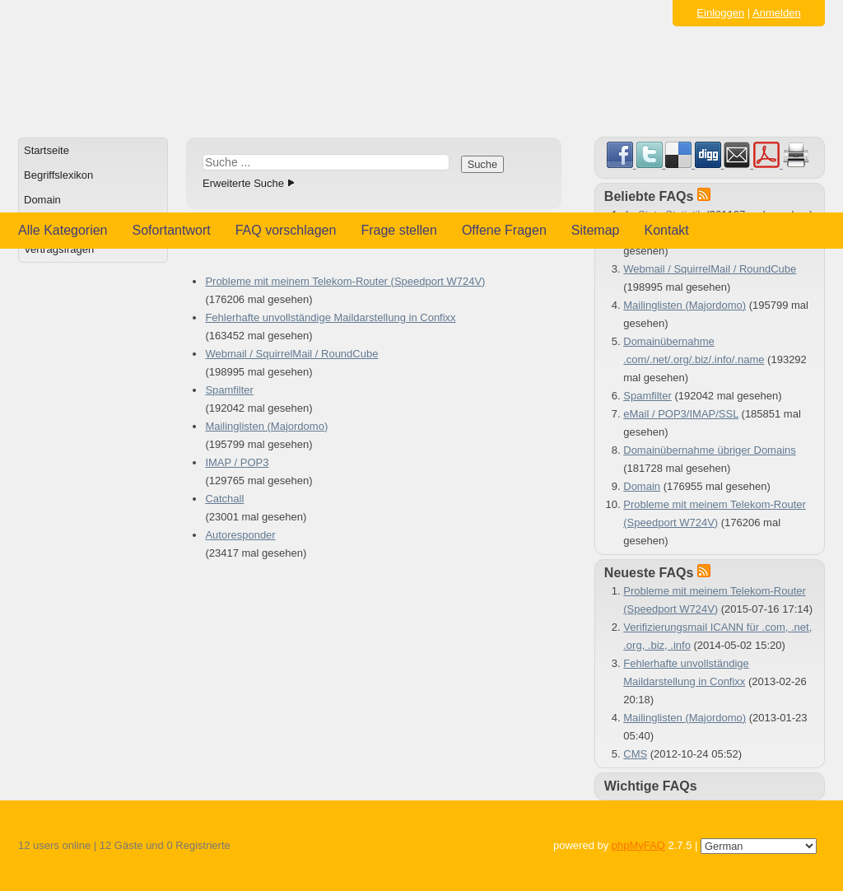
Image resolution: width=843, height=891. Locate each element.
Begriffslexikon (58, 175)
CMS (635, 754)
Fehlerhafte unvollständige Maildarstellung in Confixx (330, 317)
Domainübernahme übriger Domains (709, 450)
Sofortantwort (172, 230)
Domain (42, 200)
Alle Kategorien (63, 230)
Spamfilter (229, 390)
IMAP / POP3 (236, 462)
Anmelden (776, 13)
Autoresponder (240, 535)
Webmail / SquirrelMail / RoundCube (291, 354)
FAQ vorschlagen (286, 230)
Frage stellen (399, 230)
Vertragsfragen (59, 249)
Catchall (224, 498)
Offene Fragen (504, 230)
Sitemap (595, 230)
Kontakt (667, 230)
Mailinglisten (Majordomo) (266, 426)
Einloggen (720, 13)
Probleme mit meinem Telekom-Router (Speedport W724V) (345, 281)
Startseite (46, 150)
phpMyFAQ (638, 845)
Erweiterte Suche (243, 183)
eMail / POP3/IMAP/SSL (680, 414)
